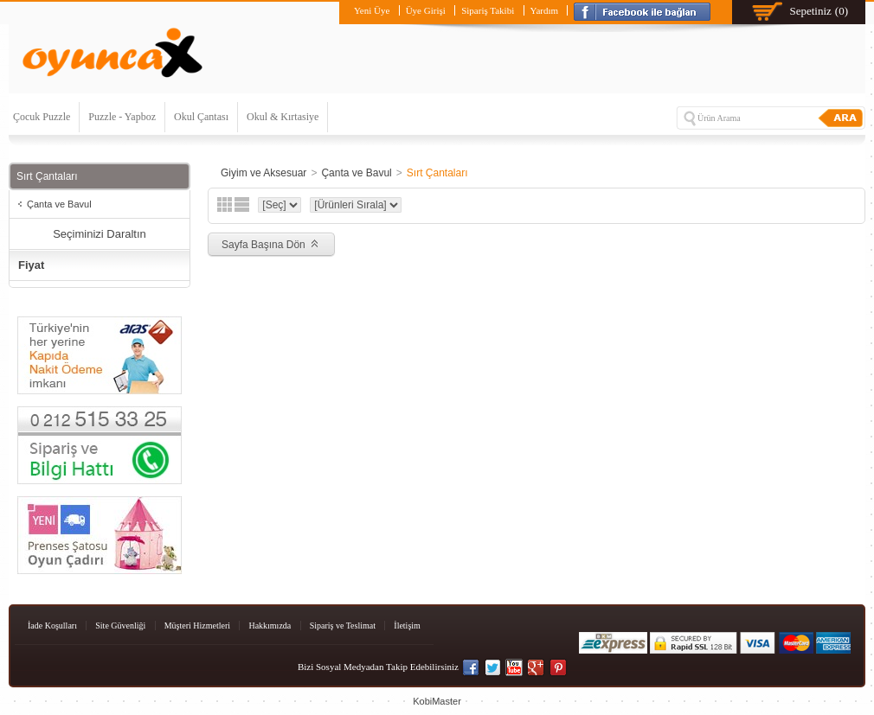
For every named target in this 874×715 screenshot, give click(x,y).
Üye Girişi (426, 10)
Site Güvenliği (120, 625)
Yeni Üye (371, 10)
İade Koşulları (52, 625)
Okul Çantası (201, 117)
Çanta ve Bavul (59, 204)
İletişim (407, 625)
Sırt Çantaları (437, 173)
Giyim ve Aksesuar (263, 173)
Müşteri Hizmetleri (197, 625)
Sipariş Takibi (487, 10)
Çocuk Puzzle (41, 117)
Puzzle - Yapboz (122, 117)
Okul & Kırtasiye (282, 117)
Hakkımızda (269, 625)
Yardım (544, 10)
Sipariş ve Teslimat (343, 625)
